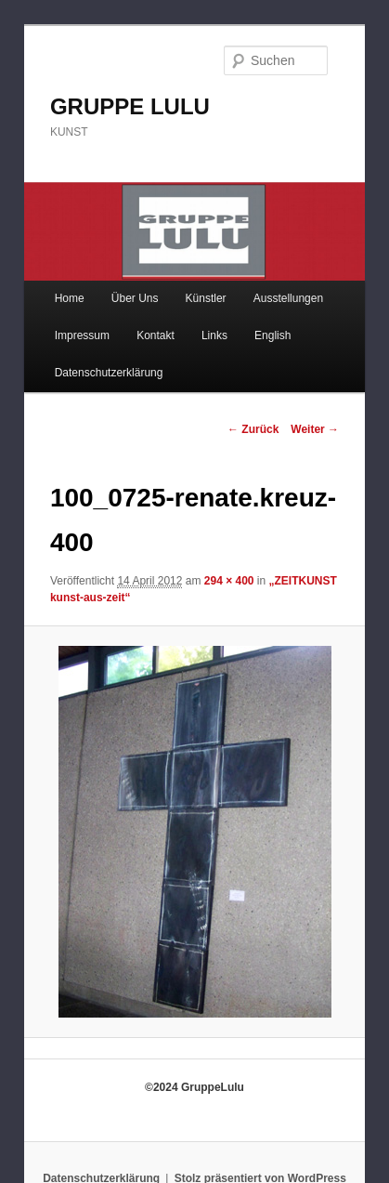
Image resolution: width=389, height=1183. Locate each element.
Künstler (206, 298)
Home (69, 298)
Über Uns (135, 298)
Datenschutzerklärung (109, 372)
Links (214, 335)
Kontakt (155, 335)
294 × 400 (229, 580)
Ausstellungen (288, 298)
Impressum (82, 335)
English (272, 335)
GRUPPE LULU (130, 106)
